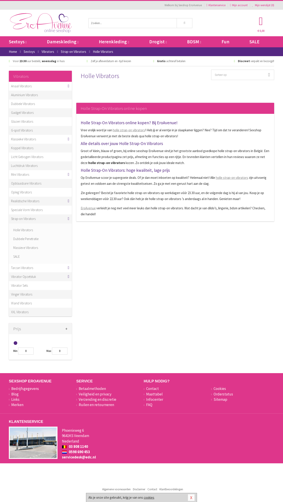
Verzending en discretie (97, 399)
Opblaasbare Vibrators (26, 183)
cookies (149, 497)
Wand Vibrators (21, 303)
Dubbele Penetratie (25, 239)
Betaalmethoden (92, 388)
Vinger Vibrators (21, 294)
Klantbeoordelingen (171, 489)
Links (15, 399)
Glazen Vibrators (22, 121)
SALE (254, 42)
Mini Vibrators (20, 174)
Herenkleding (114, 42)
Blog (15, 394)
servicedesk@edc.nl (79, 457)
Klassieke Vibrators (23, 139)
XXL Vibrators (20, 312)
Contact (152, 388)
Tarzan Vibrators (22, 268)
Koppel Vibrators (22, 148)
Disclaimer (139, 489)
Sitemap (220, 399)
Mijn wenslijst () (263, 5)
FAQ (149, 404)
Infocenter (154, 399)
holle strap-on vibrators (129, 130)
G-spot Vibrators (22, 130)
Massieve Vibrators (25, 248)
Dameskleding (62, 42)
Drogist (158, 42)
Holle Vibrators (23, 230)
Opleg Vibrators (21, 192)
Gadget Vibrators (22, 113)
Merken (17, 404)
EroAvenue (88, 208)
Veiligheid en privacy (95, 394)
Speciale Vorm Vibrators (27, 210)
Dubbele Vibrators (23, 104)
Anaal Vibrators (21, 86)
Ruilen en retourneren (96, 404)
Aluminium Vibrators (24, 95)
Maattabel (154, 394)
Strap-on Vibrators (23, 219)
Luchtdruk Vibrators (24, 166)
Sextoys (18, 42)
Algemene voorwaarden (116, 489)
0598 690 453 (76, 451)
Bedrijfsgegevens (25, 388)
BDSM (194, 42)
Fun (225, 42)
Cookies (220, 388)
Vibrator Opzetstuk (23, 277)
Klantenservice (216, 5)
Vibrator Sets (19, 285)
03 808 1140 (75, 446)
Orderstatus (223, 394)
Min (15, 351)
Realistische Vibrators (25, 201)
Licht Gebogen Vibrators (27, 157)
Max (48, 351)
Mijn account (239, 5)
